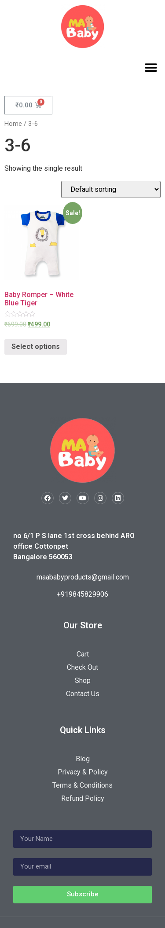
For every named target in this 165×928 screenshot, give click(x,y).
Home (13, 124)
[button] (151, 67)
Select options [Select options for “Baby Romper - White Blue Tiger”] (35, 346)
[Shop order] (111, 189)
